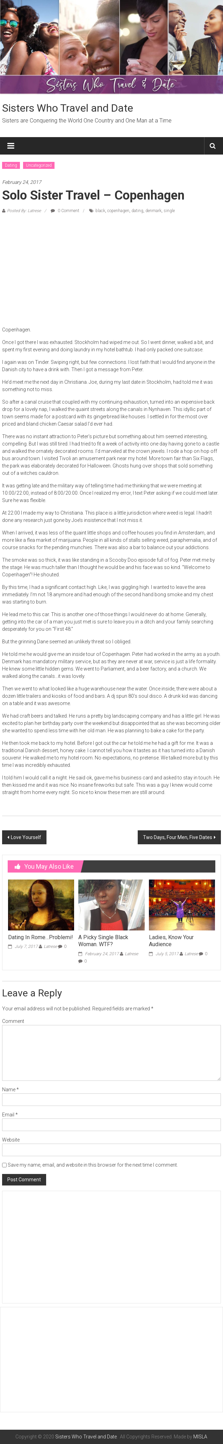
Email (10, 1114)
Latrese (50, 946)
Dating (11, 165)
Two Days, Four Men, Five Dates (177, 837)
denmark (153, 210)
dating (137, 210)
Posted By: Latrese (24, 210)
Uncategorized (39, 165)
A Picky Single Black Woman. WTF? (103, 941)
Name (10, 1089)
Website (11, 1140)
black (100, 210)
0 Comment (65, 210)
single (169, 210)
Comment (13, 1021)
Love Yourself (26, 837)
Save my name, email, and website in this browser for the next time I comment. (93, 1165)
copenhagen (118, 210)
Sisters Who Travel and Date (67, 108)
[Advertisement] (111, 270)
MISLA (200, 1436)
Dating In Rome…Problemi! (40, 937)
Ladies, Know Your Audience (171, 941)
